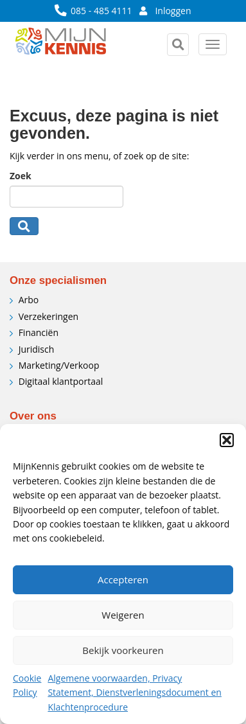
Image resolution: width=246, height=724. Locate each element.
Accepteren (123, 579)
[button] (226, 440)
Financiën (38, 332)
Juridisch (37, 349)
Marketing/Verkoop (59, 365)
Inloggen (165, 10)
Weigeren (122, 614)
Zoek (20, 176)
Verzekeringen (48, 316)
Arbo (29, 300)
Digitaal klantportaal (61, 381)
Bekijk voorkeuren (122, 650)
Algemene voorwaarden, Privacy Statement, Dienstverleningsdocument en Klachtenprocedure (134, 692)
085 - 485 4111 (94, 10)
